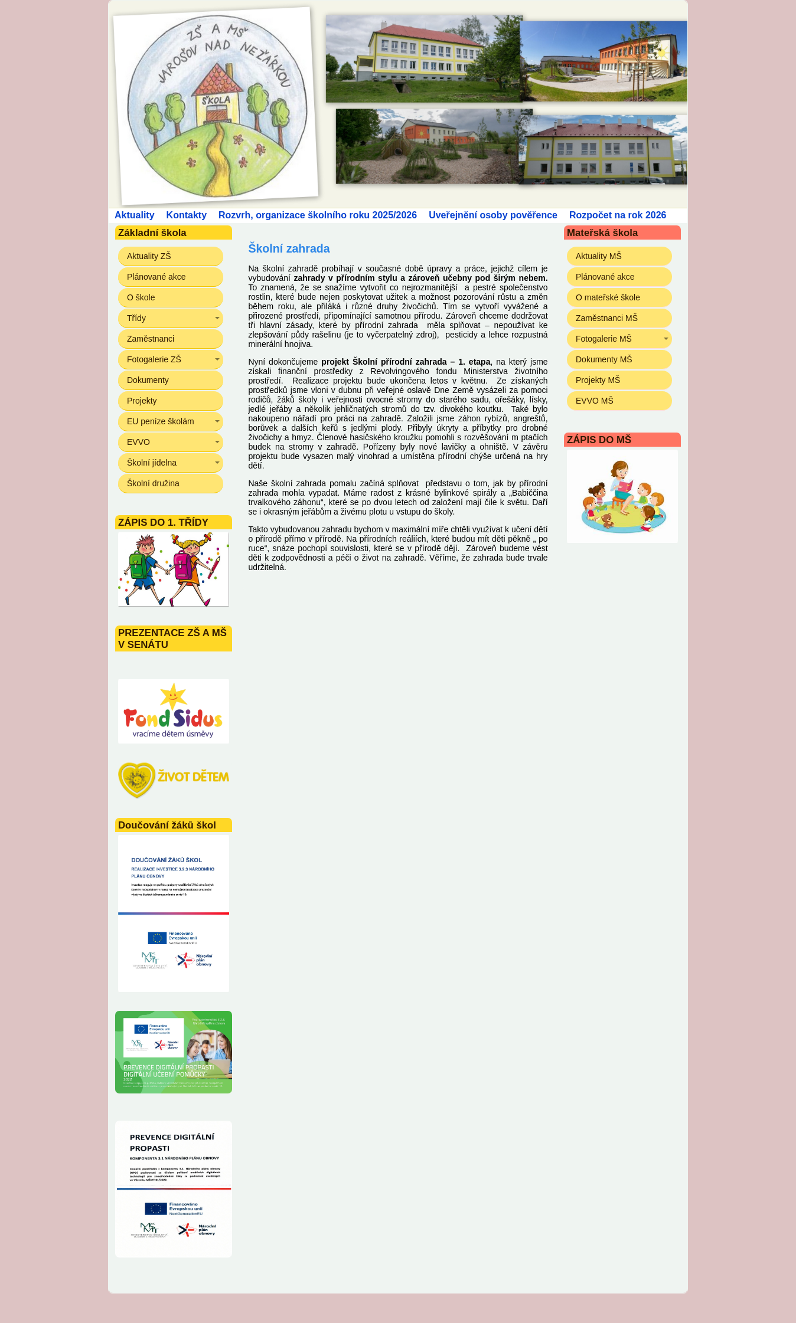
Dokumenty (148, 380)
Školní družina (153, 483)
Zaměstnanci (150, 338)
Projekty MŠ (598, 380)
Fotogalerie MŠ (604, 338)
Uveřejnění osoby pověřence (493, 215)
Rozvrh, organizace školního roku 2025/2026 (317, 215)
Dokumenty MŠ (604, 359)
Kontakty (187, 215)
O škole (141, 297)
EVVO (138, 442)
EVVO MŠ (595, 400)
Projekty (142, 400)
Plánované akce (156, 276)
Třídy (136, 318)
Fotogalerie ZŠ (154, 359)
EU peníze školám (160, 421)
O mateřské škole (608, 297)
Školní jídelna (152, 462)
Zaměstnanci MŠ (607, 318)
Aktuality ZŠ (149, 256)
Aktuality (135, 215)
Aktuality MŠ (599, 256)
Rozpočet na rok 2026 (618, 215)
